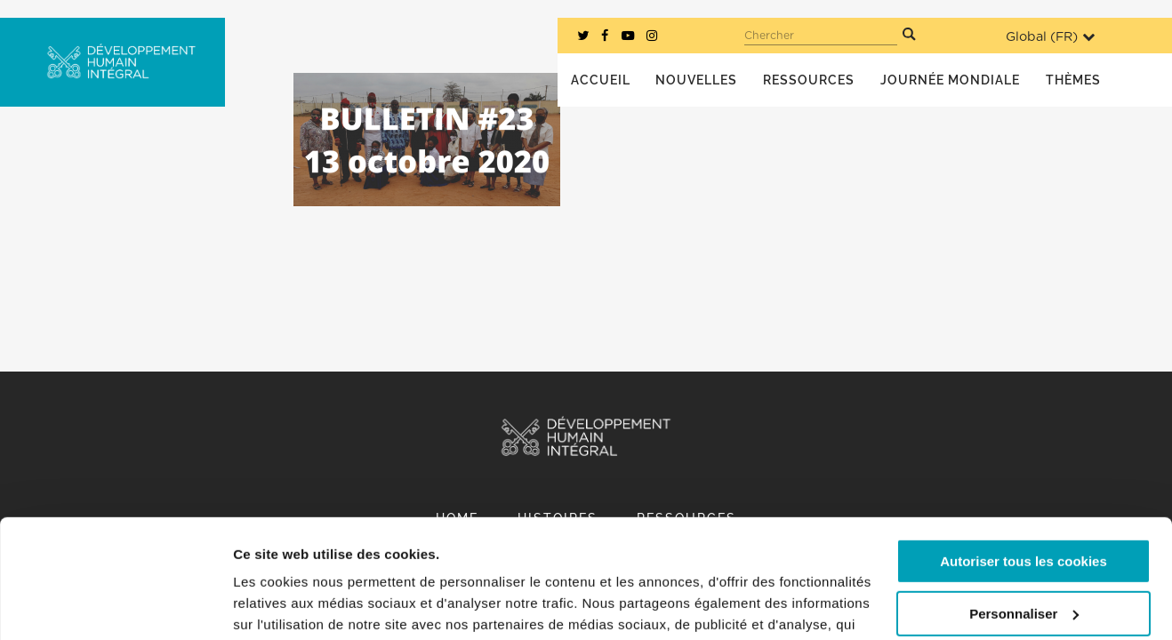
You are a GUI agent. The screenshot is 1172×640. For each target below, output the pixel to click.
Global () (1050, 37)
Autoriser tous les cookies (1023, 450)
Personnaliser (1024, 501)
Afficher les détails (293, 604)
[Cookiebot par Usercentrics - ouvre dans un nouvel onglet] (115, 605)
